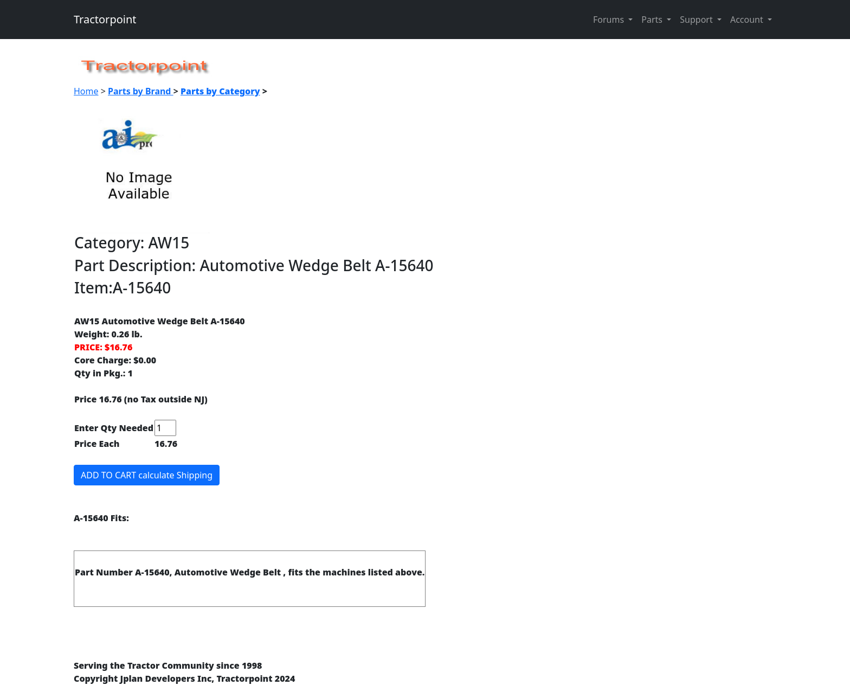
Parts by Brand (140, 91)
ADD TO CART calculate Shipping (146, 475)
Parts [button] (653, 19)
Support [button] (697, 19)
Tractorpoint (105, 19)
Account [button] (747, 19)
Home (86, 91)
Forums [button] (609, 19)
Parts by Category (220, 91)
